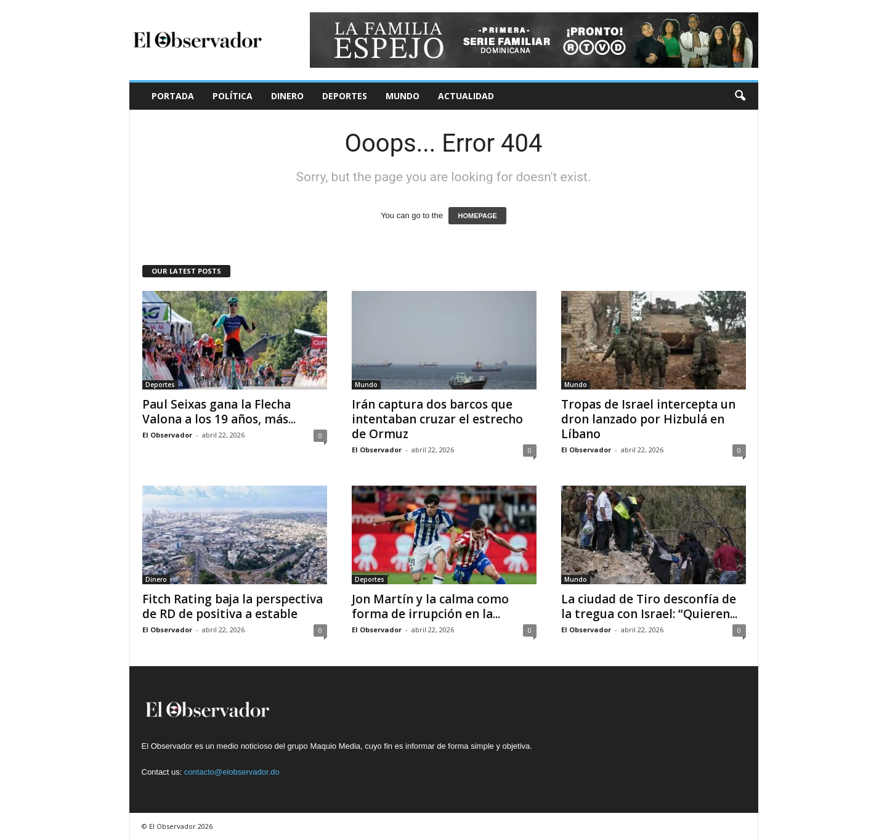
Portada (173, 96)
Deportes (344, 96)
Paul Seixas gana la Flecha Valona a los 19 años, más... (219, 411)
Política (233, 96)
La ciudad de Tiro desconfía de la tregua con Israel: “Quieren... (649, 606)
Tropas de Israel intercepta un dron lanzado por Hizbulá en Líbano (648, 419)
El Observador (167, 434)
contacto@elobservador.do (232, 772)
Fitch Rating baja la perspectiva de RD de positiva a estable (232, 606)
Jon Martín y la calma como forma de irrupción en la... (430, 606)
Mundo (402, 96)
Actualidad (466, 96)
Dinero (287, 96)
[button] (739, 96)
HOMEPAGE (477, 215)
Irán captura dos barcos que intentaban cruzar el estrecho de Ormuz (437, 419)
